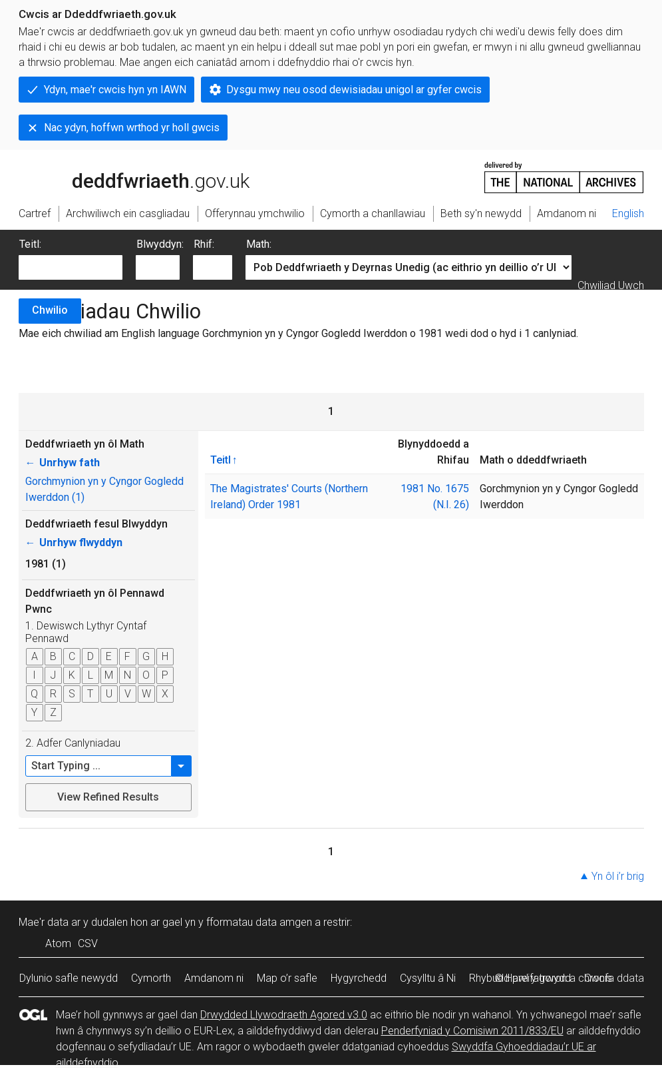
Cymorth (151, 978)
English (628, 213)
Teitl (220, 459)
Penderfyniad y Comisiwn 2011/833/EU (472, 1030)
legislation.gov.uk (124, 176)
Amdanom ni (214, 978)
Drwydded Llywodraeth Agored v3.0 (283, 1014)
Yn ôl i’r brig (617, 876)
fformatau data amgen (259, 922)
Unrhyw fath (62, 462)
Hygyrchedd (359, 978)
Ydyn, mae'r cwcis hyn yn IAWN (115, 89)
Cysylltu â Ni (428, 978)
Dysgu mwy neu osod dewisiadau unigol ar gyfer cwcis (354, 89)
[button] (182, 766)
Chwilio (50, 310)
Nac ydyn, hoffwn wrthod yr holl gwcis (132, 127)
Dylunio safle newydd (68, 978)
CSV (88, 943)
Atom (58, 943)
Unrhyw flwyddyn (73, 542)
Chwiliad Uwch (611, 285)
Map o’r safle (287, 978)
